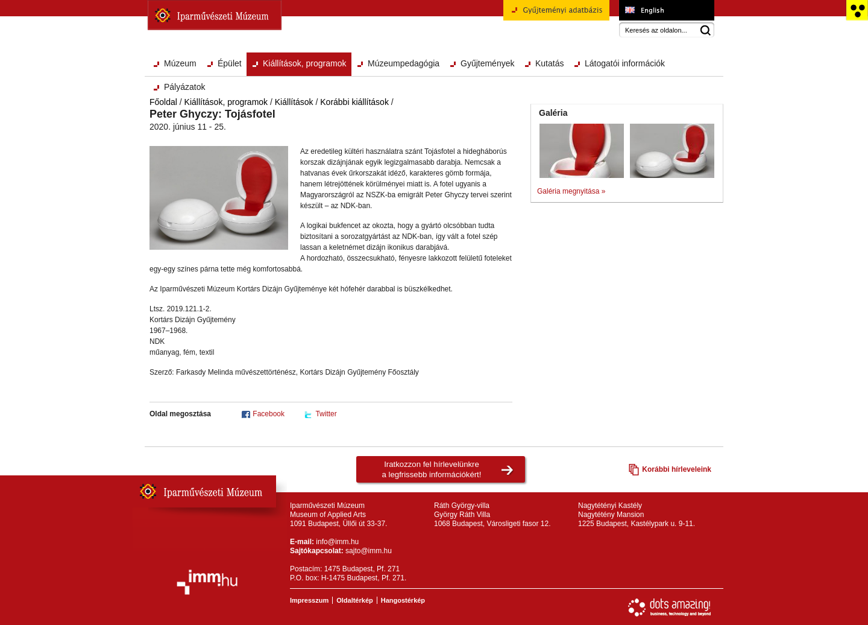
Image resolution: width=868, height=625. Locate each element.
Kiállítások (294, 102)
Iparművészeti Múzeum (214, 15)
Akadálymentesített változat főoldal (857, 10)
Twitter (325, 414)
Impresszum (309, 600)
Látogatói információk (625, 63)
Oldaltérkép (354, 600)
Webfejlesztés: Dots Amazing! (669, 607)
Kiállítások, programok (305, 63)
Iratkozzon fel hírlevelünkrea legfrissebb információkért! (432, 469)
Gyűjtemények (487, 63)
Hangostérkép (403, 600)
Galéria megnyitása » (571, 191)
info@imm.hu (337, 542)
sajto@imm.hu (368, 551)
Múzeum (180, 63)
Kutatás (549, 63)
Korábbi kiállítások (354, 102)
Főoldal (163, 102)
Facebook (269, 414)
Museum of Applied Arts (666, 10)
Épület (230, 63)
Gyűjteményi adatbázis (556, 14)
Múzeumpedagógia (403, 63)
